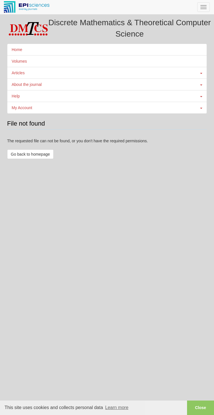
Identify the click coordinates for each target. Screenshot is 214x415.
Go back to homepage (30, 154)
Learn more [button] (116, 407)
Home (17, 49)
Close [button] (200, 407)
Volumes (19, 61)
